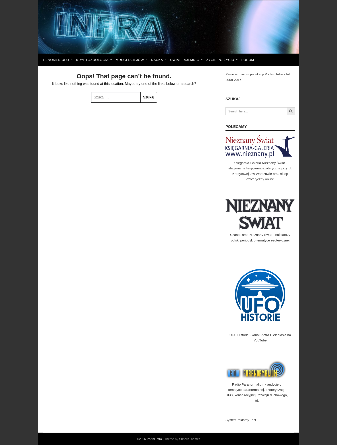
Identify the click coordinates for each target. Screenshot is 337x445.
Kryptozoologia (92, 60)
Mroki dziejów (130, 60)
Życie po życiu (220, 60)
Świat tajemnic (184, 60)
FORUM (247, 60)
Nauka (157, 60)
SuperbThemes (189, 439)
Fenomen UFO (56, 60)
